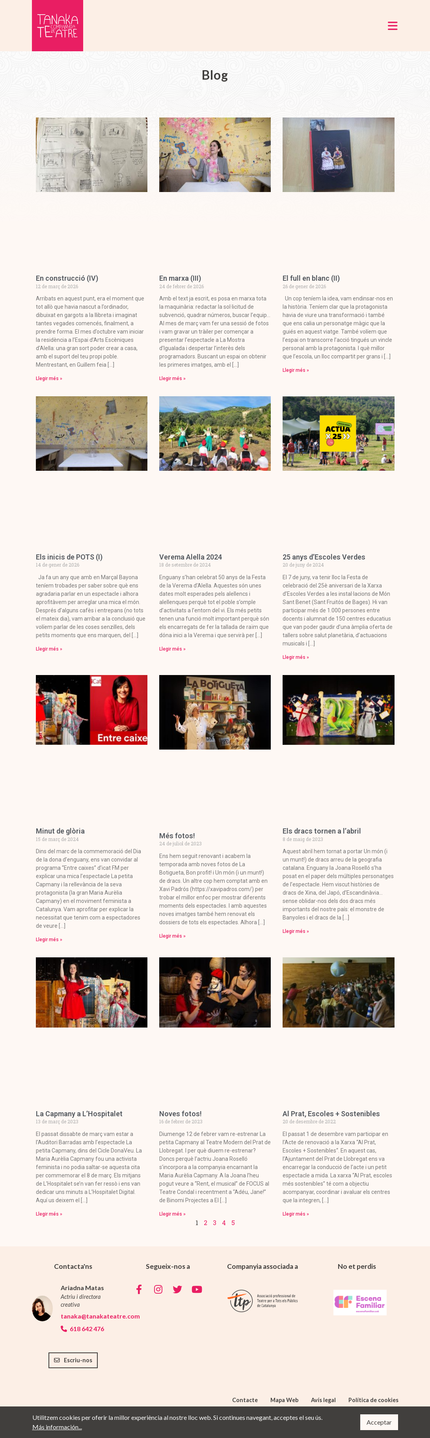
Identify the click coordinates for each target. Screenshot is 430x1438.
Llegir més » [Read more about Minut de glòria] (49, 939)
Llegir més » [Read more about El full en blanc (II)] (296, 370)
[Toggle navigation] (392, 25)
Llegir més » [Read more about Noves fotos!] (172, 1214)
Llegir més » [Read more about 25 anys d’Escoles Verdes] (296, 657)
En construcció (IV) (67, 278)
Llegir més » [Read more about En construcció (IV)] (49, 378)
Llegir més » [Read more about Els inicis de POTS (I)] (49, 649)
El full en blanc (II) (311, 278)
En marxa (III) (180, 278)
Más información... (57, 1427)
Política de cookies (373, 1400)
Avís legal (323, 1400)
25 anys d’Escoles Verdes (324, 557)
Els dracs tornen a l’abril (322, 831)
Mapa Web (284, 1400)
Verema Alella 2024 (190, 557)
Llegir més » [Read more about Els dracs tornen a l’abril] (296, 931)
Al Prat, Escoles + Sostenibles (331, 1114)
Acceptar (379, 1422)
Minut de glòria (60, 831)
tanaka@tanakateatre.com (88, 1316)
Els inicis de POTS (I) (69, 557)
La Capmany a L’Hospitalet (79, 1114)
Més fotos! (177, 836)
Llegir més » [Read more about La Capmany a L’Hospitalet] (49, 1214)
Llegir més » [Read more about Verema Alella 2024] (172, 649)
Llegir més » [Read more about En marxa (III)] (172, 378)
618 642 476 (82, 1328)
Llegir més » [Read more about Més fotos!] (172, 936)
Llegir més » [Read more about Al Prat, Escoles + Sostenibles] (296, 1214)
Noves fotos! (180, 1114)
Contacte (245, 1400)
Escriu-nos (73, 1360)
